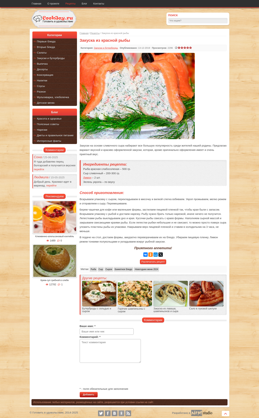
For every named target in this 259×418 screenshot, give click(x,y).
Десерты (42, 69)
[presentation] (107, 375)
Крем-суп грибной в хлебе (54, 280)
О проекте (53, 3)
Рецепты (70, 3)
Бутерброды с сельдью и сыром (96, 310)
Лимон (87, 177)
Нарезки (42, 129)
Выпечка (42, 63)
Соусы (41, 86)
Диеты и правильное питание (55, 135)
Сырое (108, 269)
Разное (41, 91)
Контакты (98, 3)
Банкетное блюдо (123, 269)
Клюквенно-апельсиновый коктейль (54, 236)
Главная (36, 3)
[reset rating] (176, 47)
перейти (39, 169)
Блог (84, 3)
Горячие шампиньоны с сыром (131, 310)
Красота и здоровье (49, 118)
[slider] (185, 47)
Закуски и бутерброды (51, 58)
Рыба (93, 269)
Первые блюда (46, 41)
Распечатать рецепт (153, 261)
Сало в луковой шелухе (203, 308)
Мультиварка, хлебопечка (53, 97)
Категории (54, 35)
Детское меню (45, 102)
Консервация (45, 74)
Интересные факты (49, 140)
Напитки (42, 80)
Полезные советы (48, 124)
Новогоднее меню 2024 (146, 269)
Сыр (101, 269)
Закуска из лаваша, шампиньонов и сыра (165, 310)
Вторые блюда (46, 47)
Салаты (42, 52)
